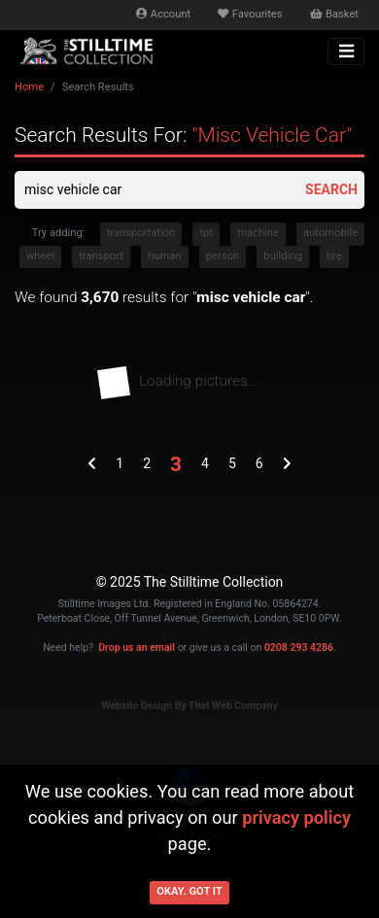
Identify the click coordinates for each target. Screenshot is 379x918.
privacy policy (296, 817)
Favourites (250, 14)
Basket (334, 14)
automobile (330, 232)
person (222, 256)
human (164, 256)
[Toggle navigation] (345, 51)
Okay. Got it (189, 891)
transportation (141, 232)
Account (163, 14)
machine (258, 232)
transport (101, 256)
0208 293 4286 (298, 647)
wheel (40, 256)
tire (334, 256)
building (282, 256)
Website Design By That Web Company (189, 705)
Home (29, 87)
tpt (206, 232)
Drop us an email (136, 647)
